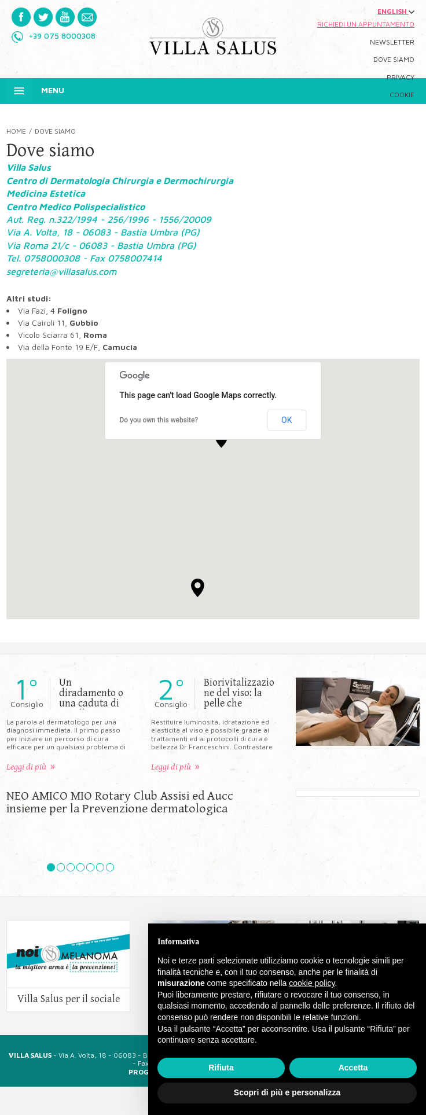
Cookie (402, 95)
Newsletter (392, 42)
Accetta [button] (353, 1067)
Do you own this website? (159, 420)
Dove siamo (393, 60)
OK (286, 420)
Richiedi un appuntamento (365, 24)
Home (16, 131)
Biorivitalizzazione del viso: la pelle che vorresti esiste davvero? (239, 704)
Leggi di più (26, 766)
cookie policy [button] (312, 983)
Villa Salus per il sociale (68, 999)
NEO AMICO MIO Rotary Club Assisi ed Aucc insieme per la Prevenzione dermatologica (119, 802)
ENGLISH (395, 12)
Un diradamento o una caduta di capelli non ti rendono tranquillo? (91, 709)
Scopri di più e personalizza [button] (287, 1092)
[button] (197, 588)
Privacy (400, 77)
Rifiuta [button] (221, 1067)
